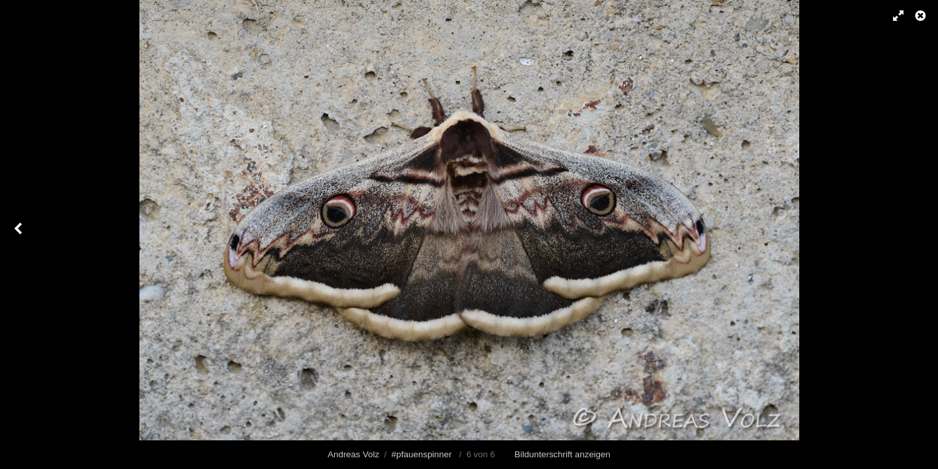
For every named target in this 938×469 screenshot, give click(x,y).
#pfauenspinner (421, 454)
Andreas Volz (353, 454)
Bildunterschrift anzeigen (562, 454)
